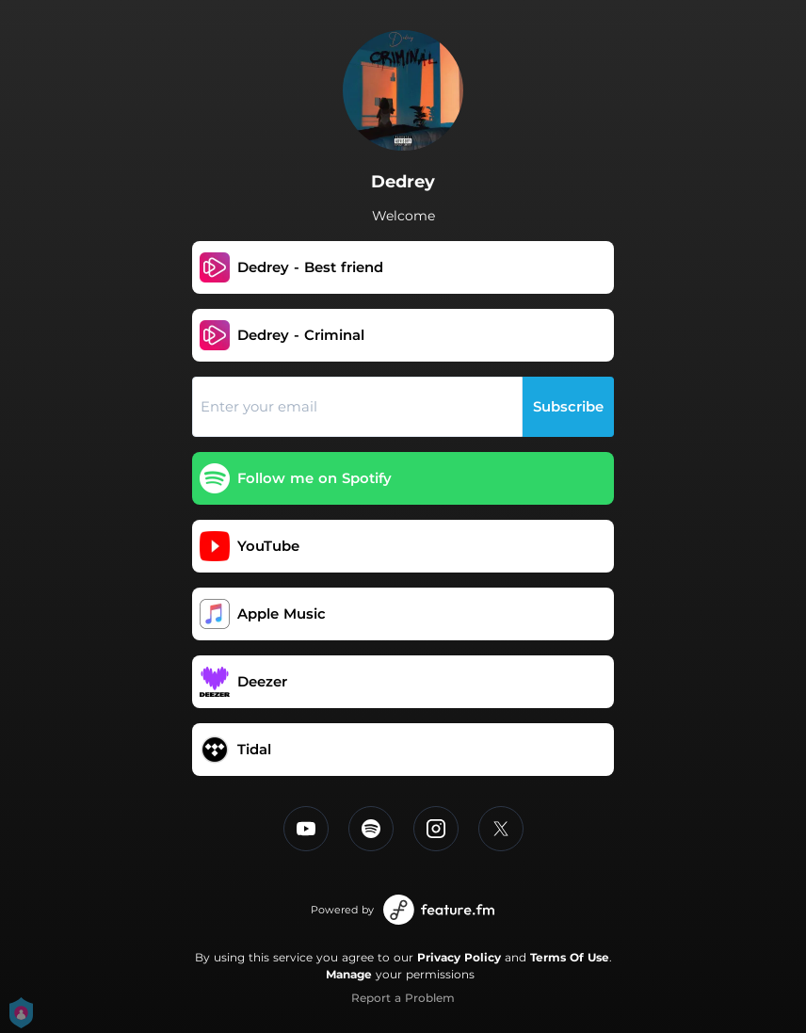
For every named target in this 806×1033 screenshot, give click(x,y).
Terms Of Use (569, 957)
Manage (349, 974)
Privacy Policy (459, 957)
